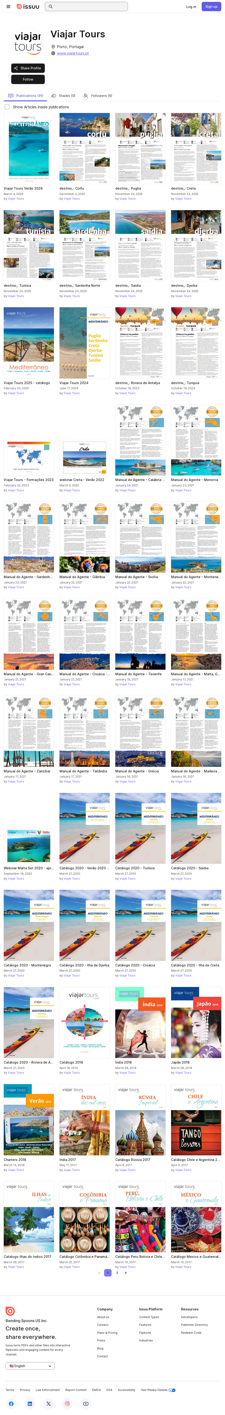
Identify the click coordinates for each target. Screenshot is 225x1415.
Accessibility (126, 1390)
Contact (102, 1356)
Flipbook (145, 1332)
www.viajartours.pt (73, 53)
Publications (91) (25, 96)
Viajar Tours (16, 198)
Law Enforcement (48, 1390)
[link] (191, 6)
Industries (146, 1340)
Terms (10, 1390)
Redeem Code (191, 1332)
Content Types (149, 1317)
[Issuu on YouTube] (85, 1403)
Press (101, 1340)
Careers (103, 1325)
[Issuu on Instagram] (67, 1403)
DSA (109, 1390)
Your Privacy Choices (158, 1390)
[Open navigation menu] (8, 6)
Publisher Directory (194, 1325)
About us (103, 1317)
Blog (100, 1348)
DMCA (96, 1390)
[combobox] (90, 6)
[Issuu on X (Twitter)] (48, 1403)
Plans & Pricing (107, 1332)
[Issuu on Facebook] (11, 1403)
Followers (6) (97, 96)
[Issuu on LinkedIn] (29, 1403)
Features (145, 1325)
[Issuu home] (28, 6)
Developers (189, 1317)
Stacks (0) (63, 96)
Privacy (25, 1390)
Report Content (76, 1390)
